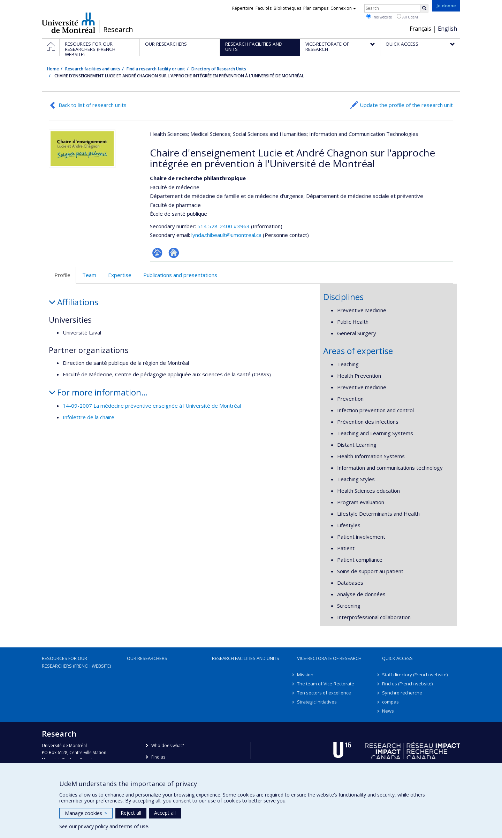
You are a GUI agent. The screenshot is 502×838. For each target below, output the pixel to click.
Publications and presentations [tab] (180, 274)
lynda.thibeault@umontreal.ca (226, 234)
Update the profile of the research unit (406, 104)
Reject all (131, 812)
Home (53, 69)
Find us (158, 757)
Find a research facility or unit (156, 69)
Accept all (165, 812)
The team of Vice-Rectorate (325, 684)
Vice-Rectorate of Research (329, 658)
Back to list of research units (93, 104)
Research (118, 29)
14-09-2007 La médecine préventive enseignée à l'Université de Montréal (152, 405)
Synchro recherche (402, 693)
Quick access (397, 658)
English (447, 28)
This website (379, 17)
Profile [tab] (62, 274)
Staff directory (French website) (415, 674)
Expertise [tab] (119, 274)
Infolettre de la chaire (88, 417)
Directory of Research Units (218, 69)
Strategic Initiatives (317, 702)
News (388, 711)
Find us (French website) (407, 684)
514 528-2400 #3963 (223, 226)
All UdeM (407, 17)
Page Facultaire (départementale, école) (157, 252)
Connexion (343, 8)
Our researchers (147, 658)
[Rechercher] (424, 8)
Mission (305, 674)
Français (420, 28)
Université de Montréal (68, 22)
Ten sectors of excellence (324, 693)
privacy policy (93, 826)
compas (390, 702)
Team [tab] (89, 274)
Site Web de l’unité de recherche (173, 252)
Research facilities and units (92, 69)
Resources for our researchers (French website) (76, 662)
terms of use (133, 826)
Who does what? (167, 745)
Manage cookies (86, 813)
